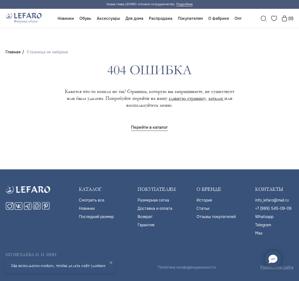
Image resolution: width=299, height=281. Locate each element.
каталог (216, 98)
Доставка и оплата (155, 208)
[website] (263, 18)
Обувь (85, 18)
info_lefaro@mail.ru (272, 200)
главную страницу (187, 98)
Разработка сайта (277, 267)
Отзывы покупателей (216, 217)
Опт (238, 18)
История (204, 200)
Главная (13, 52)
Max (259, 233)
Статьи (203, 208)
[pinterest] (46, 208)
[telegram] (28, 208)
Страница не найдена (47, 52)
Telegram (263, 225)
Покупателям (190, 18)
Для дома (134, 18)
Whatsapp (264, 217)
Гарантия (146, 225)
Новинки (66, 18)
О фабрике (218, 18)
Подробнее (184, 4)
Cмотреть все (91, 200)
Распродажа (160, 18)
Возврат (145, 217)
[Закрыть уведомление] (111, 262)
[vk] (19, 208)
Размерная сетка (153, 200)
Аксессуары (108, 18)
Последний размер (96, 217)
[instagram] (9, 208)
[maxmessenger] (37, 208)
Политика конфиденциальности (187, 267)
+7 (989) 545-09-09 (273, 208)
